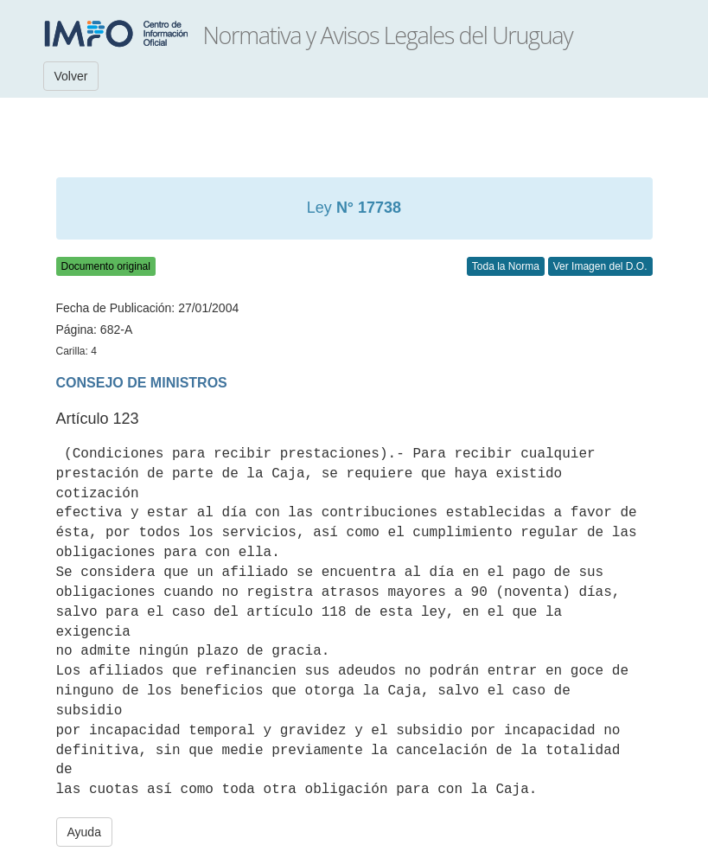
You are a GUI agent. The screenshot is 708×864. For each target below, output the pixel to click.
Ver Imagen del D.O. (600, 266)
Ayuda (84, 832)
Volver (71, 76)
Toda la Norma (505, 266)
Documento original (105, 266)
